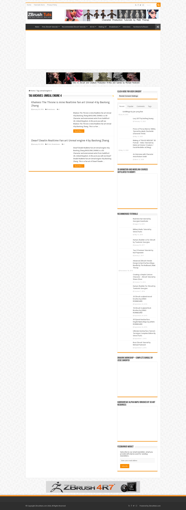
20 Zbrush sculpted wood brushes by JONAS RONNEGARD (142, 299)
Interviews (126, 27)
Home (29, 5)
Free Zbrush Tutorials (50, 27)
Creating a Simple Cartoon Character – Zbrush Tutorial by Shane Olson (144, 277)
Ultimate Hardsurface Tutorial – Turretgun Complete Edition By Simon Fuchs (144, 333)
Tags (150, 106)
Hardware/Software (140, 27)
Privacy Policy (52, 5)
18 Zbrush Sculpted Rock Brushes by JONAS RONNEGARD (142, 310)
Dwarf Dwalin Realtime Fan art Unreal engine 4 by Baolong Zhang (70, 140)
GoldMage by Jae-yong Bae (133, 112)
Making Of (102, 27)
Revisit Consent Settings (128, 96)
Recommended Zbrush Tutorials (74, 27)
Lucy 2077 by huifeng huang (143, 118)
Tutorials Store (39, 5)
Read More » (79, 131)
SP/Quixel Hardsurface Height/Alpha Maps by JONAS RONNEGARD (144, 322)
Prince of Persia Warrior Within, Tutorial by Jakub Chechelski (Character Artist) (144, 131)
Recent (121, 106)
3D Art (92, 27)
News (37, 27)
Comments (141, 106)
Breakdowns (114, 27)
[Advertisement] (93, 50)
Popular (130, 106)
